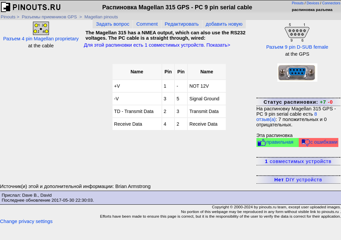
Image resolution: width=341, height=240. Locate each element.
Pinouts (298, 3)
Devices (313, 3)
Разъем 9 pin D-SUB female (297, 36)
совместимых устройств (298, 161)
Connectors (331, 3)
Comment (147, 24)
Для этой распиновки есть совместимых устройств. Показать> (157, 45)
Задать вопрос (112, 24)
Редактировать (182, 24)
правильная (275, 142)
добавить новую (224, 24)
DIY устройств (298, 179)
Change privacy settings (26, 221)
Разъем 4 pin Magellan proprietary (41, 31)
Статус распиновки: (298, 102)
